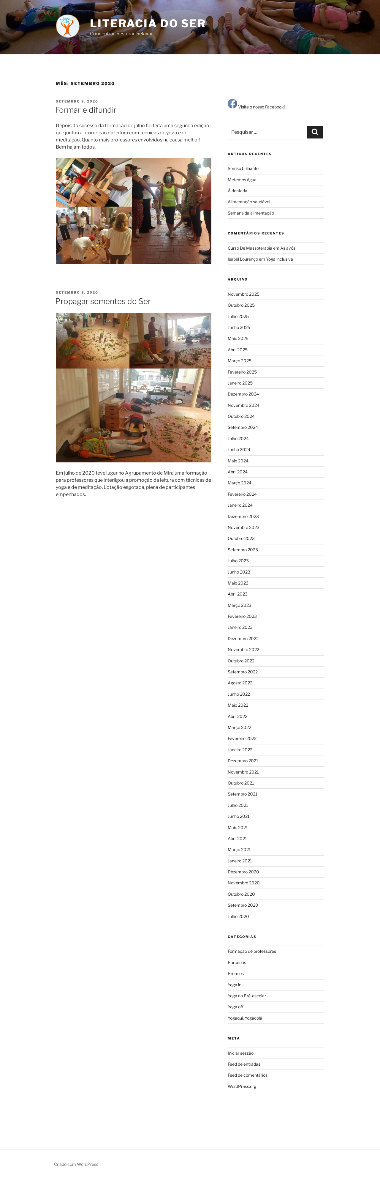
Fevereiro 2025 (242, 371)
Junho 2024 (239, 449)
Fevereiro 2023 (242, 616)
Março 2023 (239, 605)
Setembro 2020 (243, 905)
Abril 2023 (238, 593)
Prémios (236, 973)
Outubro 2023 (241, 538)
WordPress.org (242, 1086)
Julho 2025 (238, 316)
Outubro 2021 (241, 782)
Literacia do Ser (148, 23)
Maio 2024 (238, 460)
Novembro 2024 (243, 405)
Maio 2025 (238, 338)
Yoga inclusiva (279, 259)
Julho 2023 (238, 560)
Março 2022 (239, 727)
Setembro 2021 (242, 793)
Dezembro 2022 (243, 638)
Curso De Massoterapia (250, 248)
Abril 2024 (238, 471)
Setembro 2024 (243, 427)
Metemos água (242, 179)
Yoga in (234, 984)
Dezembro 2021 (243, 760)
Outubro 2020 (241, 894)
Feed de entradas (244, 1064)
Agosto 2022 (240, 682)
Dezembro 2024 (243, 393)
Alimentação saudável (249, 201)
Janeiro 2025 (240, 382)
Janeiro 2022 (240, 749)
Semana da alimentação (251, 212)
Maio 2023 (238, 582)
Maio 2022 (238, 705)
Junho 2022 (239, 694)
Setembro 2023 (243, 549)
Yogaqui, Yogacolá (245, 1017)
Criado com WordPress (76, 1164)
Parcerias (237, 962)
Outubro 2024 (241, 416)
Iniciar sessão (241, 1053)
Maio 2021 (238, 827)
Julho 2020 (238, 916)
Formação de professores (252, 951)
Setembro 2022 (243, 671)
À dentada (237, 190)
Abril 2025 (238, 349)
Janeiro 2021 (240, 860)
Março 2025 (239, 360)
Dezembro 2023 (243, 516)
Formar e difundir (86, 109)
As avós (287, 248)
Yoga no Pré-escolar (247, 995)
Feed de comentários (247, 1075)
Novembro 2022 (243, 649)
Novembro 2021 (243, 771)
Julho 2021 (238, 805)
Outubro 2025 (241, 305)
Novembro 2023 (243, 527)
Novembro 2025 (243, 294)
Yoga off (235, 1006)
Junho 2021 (239, 816)
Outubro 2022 (241, 660)
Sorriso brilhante (243, 168)
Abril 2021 (237, 838)
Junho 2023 (239, 571)
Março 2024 (239, 482)
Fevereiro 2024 (242, 494)
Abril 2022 (237, 716)
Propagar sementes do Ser (103, 301)
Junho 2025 (239, 327)
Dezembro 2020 (243, 871)
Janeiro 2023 (240, 627)
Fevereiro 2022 (242, 738)
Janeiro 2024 (240, 505)
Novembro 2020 (244, 882)
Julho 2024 (238, 438)
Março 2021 (239, 849)
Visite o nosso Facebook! (256, 106)
